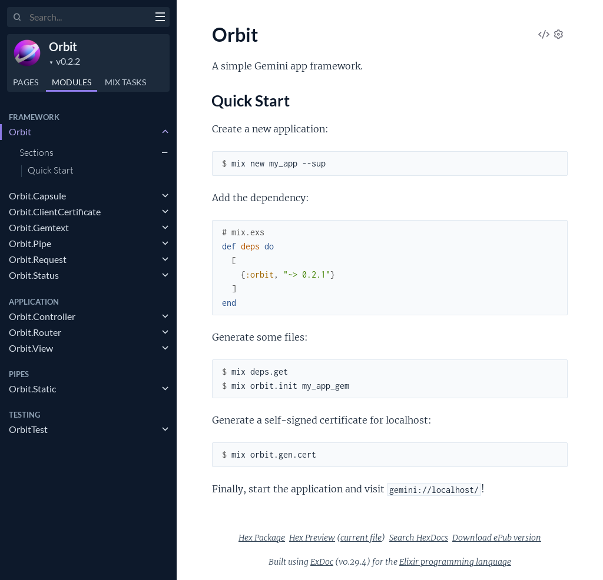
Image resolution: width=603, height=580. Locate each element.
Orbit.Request (38, 259)
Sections (36, 152)
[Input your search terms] (88, 17)
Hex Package (261, 537)
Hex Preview (312, 537)
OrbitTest (28, 429)
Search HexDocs (418, 537)
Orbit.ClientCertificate (55, 211)
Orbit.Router (35, 332)
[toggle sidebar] (160, 18)
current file (361, 537)
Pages (25, 82)
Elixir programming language (455, 561)
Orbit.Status (34, 275)
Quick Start (51, 170)
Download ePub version (496, 537)
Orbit (63, 46)
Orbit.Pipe (30, 243)
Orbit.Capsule (37, 195)
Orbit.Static (32, 388)
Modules (71, 82)
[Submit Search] (17, 18)
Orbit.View (31, 348)
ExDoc (321, 561)
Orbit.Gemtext (39, 227)
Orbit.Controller (42, 316)
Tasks (125, 82)
